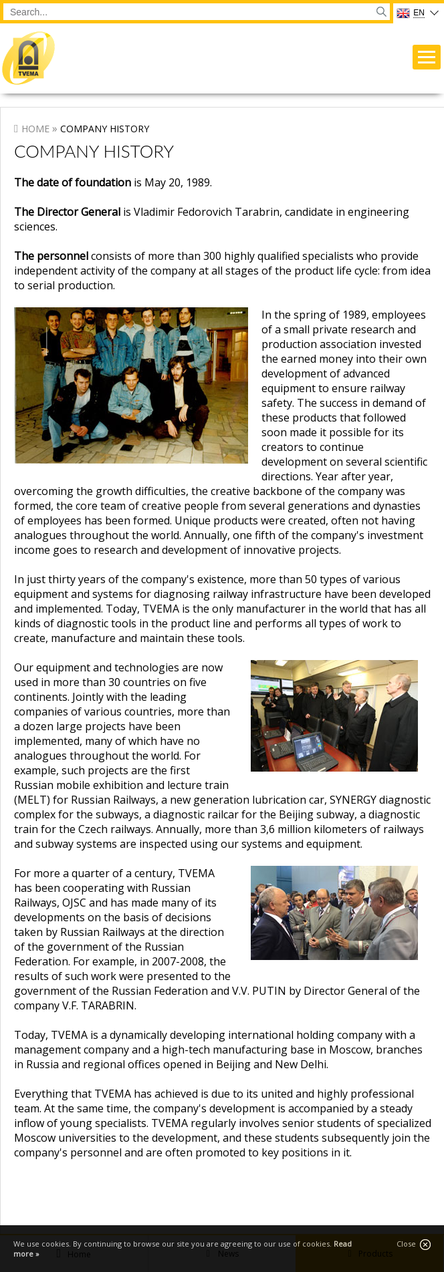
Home (35, 128)
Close (414, 1244)
